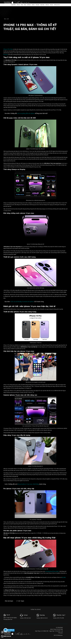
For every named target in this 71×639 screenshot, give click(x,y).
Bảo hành (42, 4)
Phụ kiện (37, 4)
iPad (22, 4)
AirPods (29, 4)
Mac (25, 4)
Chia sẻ (51, 4)
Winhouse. (60, 635)
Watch (33, 4)
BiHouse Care (57, 4)
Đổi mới (47, 4)
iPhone (18, 4)
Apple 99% (13, 4)
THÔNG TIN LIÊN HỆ (35, 609)
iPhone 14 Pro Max (7, 49)
